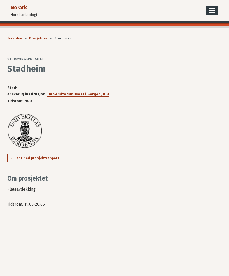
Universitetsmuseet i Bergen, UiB (78, 94)
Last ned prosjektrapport (37, 158)
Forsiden (14, 38)
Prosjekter (38, 38)
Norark (19, 7)
